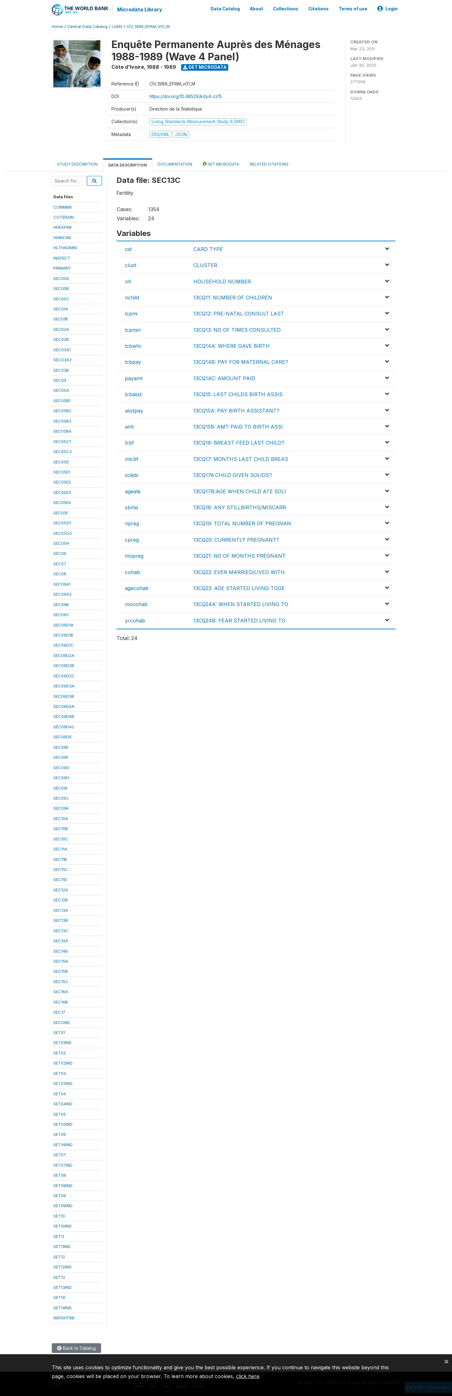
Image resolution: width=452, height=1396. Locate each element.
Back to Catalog (76, 1348)
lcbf (129, 443)
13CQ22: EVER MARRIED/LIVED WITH (239, 572)
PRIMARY (62, 268)
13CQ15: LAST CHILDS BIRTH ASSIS (237, 394)
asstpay (134, 411)
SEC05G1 (62, 522)
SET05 (59, 1114)
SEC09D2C (64, 675)
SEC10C (60, 838)
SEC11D (60, 879)
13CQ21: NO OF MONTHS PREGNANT (239, 556)
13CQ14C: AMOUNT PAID (224, 378)
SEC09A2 (62, 594)
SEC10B (60, 828)
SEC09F (60, 757)
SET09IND (63, 1205)
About (256, 8)
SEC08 (59, 573)
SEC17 (59, 1012)
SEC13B (60, 920)
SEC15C (60, 981)
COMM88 (62, 207)
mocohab (136, 604)
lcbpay (133, 362)
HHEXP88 (62, 227)
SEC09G (61, 767)
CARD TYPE (208, 249)
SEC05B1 (61, 400)
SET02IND (63, 1062)
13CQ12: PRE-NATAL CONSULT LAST (238, 313)
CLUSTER (205, 265)
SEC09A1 (62, 584)
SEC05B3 (62, 421)
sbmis (131, 507)
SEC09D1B (63, 635)
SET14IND (62, 1307)
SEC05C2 (62, 451)
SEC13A (60, 910)
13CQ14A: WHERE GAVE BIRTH (231, 346)
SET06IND (63, 1144)
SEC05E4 (62, 502)
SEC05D (61, 461)
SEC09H (61, 777)
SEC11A (60, 848)
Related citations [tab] (269, 164)
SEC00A (61, 278)
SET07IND (63, 1165)
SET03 (59, 1073)
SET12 (59, 1256)
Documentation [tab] (175, 164)
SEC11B (60, 859)
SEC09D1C (63, 645)
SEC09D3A (63, 685)
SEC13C (60, 930)
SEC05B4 (62, 431)
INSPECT (61, 257)
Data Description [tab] (127, 165)
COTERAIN (63, 217)
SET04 (59, 1093)
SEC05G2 (62, 533)
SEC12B (60, 899)
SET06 (59, 1134)
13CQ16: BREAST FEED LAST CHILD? (238, 443)
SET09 (59, 1195)
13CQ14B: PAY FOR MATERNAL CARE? (240, 362)
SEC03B (61, 370)
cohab (132, 572)
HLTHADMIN (65, 247)
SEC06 (59, 553)
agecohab (136, 588)
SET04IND (63, 1103)
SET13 (59, 1277)
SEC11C (60, 869)
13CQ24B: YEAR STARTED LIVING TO (239, 620)
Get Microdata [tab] (221, 164)
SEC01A (60, 308)
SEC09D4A (63, 706)
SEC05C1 (62, 441)
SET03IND (63, 1083)
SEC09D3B (63, 696)
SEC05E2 (62, 481)
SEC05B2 (62, 410)
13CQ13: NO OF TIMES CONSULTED (237, 330)
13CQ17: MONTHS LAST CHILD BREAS (240, 459)
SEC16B (60, 1002)
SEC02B (61, 339)
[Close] (446, 1361)
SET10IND (62, 1226)
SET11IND (62, 1246)
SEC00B (61, 288)
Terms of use (353, 8)
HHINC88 (62, 237)
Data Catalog (225, 8)
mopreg (134, 556)
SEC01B (60, 318)
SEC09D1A (63, 624)
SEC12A (60, 889)
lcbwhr (133, 346)
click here (247, 1376)
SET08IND (63, 1185)
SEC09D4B (63, 716)
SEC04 (59, 380)
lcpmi (131, 313)
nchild (132, 297)
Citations (318, 8)
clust (130, 265)
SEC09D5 (62, 736)
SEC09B (61, 604)
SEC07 (59, 563)
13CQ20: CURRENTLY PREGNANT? (236, 540)
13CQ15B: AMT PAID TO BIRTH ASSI (238, 427)
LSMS (117, 26)
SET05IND (63, 1124)
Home (57, 26)
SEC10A (60, 818)
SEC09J (60, 798)
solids (131, 475)
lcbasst (133, 394)
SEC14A (60, 940)
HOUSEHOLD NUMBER (222, 281)
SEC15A (60, 961)
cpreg (132, 540)
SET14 (59, 1297)
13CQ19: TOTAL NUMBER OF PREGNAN (242, 523)
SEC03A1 (62, 349)
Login (387, 8)
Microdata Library (139, 9)
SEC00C (61, 298)
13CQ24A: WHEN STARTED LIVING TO (240, 604)
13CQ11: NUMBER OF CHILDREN (232, 297)
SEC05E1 (61, 471)
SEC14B (60, 951)
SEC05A (61, 390)
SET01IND (62, 1042)
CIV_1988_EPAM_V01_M (148, 26)
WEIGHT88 (63, 1317)
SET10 (59, 1215)
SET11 (58, 1236)
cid (128, 249)
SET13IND (62, 1287)
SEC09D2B (63, 665)
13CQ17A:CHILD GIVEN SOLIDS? (232, 475)
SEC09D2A (63, 655)
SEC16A (60, 991)
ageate (133, 491)
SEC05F (60, 512)
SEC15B (60, 971)
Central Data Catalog (87, 26)
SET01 (59, 1032)
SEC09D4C (64, 726)
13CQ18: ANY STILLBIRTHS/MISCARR (239, 507)
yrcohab (135, 620)
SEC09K (61, 808)
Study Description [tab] (77, 164)
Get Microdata (205, 67)
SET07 (59, 1154)
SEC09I (60, 788)
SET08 (59, 1175)
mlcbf (131, 459)
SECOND (61, 1022)
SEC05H (61, 543)
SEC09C (61, 614)
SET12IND (62, 1266)
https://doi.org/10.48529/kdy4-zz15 (185, 96)
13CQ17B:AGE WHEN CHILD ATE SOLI (239, 491)
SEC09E (60, 747)
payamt (134, 378)
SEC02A (61, 329)
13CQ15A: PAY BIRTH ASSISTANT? (236, 411)
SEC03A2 (62, 359)
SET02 (59, 1052)
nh (128, 281)
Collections (285, 8)
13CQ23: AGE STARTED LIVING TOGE (239, 588)
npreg (132, 523)
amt (129, 427)
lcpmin (133, 330)
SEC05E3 (62, 492)
